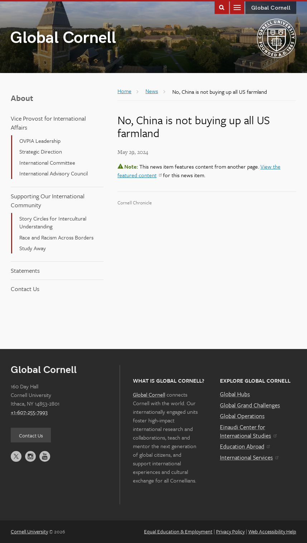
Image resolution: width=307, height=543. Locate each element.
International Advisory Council (53, 173)
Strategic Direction (40, 151)
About (22, 98)
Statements (25, 270)
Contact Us (25, 288)
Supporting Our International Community (48, 200)
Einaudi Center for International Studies (248, 431)
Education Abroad (245, 446)
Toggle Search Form (222, 7)
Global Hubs (235, 394)
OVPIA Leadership (40, 141)
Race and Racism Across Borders (56, 237)
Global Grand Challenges (250, 405)
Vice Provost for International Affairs (48, 123)
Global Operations (242, 416)
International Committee (47, 162)
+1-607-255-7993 (29, 412)
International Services (249, 457)
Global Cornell (63, 38)
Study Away (32, 248)
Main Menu (237, 7)
